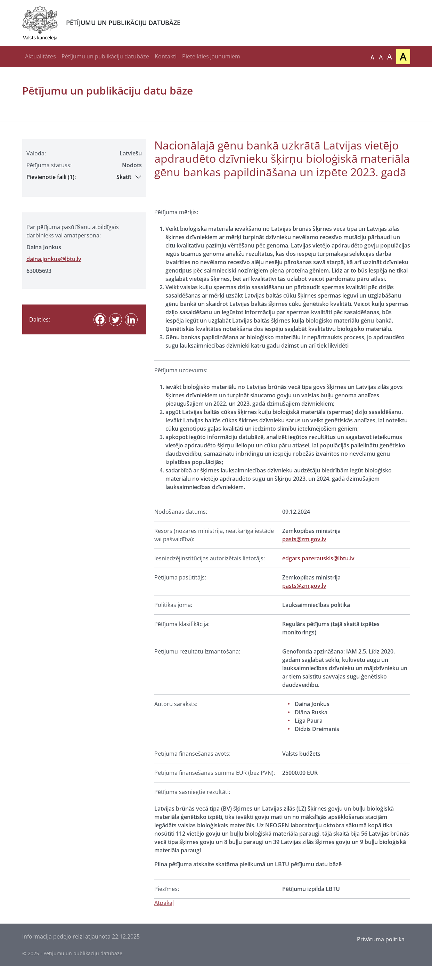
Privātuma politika (381, 939)
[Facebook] (99, 319)
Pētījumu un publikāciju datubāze (105, 56)
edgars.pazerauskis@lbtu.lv (318, 558)
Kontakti (166, 56)
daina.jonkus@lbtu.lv (53, 259)
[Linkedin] (131, 319)
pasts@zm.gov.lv (304, 539)
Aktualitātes (40, 56)
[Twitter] (115, 319)
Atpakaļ (164, 903)
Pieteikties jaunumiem (211, 56)
